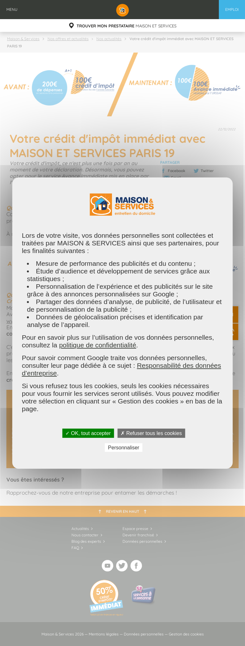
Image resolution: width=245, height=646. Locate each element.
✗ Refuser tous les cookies (151, 433)
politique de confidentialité (97, 344)
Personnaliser (123, 447)
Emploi (232, 9)
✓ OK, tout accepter (88, 433)
